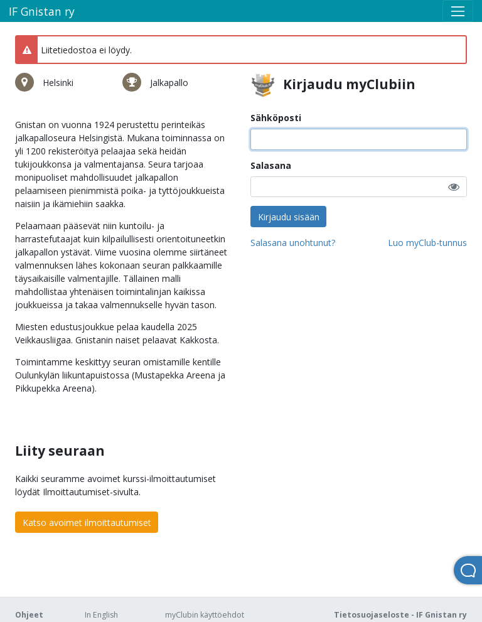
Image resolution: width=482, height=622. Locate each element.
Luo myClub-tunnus (427, 243)
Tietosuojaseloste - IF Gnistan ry (400, 614)
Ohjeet (29, 614)
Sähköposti (275, 118)
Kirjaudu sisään (288, 217)
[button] (453, 186)
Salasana (270, 165)
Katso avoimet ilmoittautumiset (87, 522)
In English (101, 614)
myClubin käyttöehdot (204, 614)
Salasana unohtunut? (292, 243)
